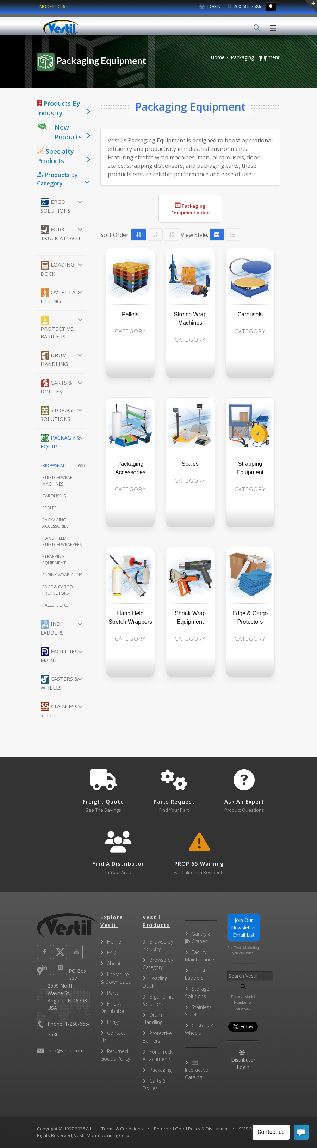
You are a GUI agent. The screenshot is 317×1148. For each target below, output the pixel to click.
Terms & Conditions (122, 1128)
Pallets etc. (55, 605)
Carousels (54, 496)
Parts (113, 992)
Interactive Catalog (196, 1070)
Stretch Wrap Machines (57, 481)
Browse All (63, 466)
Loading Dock (57, 269)
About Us (117, 963)
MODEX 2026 (52, 7)
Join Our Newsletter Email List (243, 927)
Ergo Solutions (55, 206)
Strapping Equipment (54, 560)
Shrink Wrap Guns (62, 575)
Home (218, 57)
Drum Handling (54, 359)
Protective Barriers (57, 328)
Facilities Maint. (59, 655)
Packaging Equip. (61, 442)
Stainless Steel (59, 710)
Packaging (160, 1070)
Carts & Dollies (56, 387)
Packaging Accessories (55, 523)
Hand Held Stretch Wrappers (62, 541)
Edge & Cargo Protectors (57, 590)
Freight (114, 1022)
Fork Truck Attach (60, 233)
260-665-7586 (244, 7)
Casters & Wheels (59, 683)
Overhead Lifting (60, 296)
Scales (49, 508)
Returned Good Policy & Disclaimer (191, 1128)
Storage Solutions (58, 414)
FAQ (111, 952)
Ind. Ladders (52, 628)
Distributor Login (243, 1060)
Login (209, 7)
